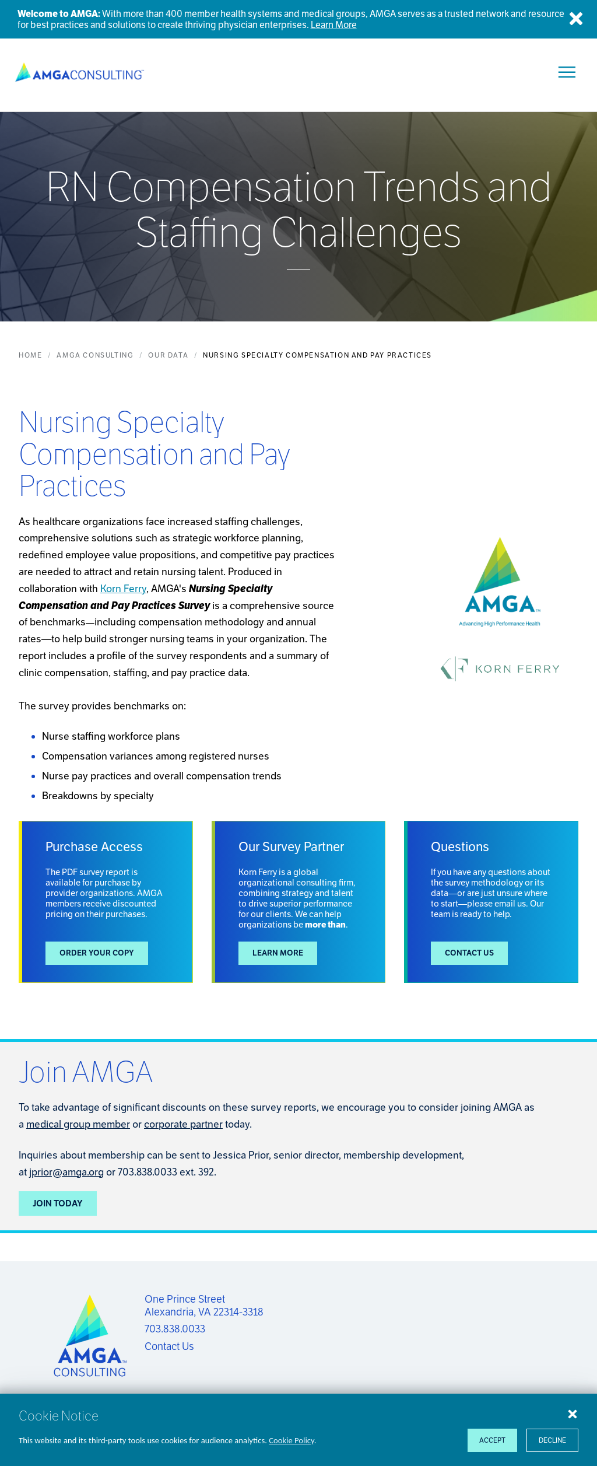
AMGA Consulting (95, 355)
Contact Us (469, 953)
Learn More (277, 953)
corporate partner (183, 1124)
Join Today (58, 1203)
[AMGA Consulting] (79, 72)
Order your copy (96, 953)
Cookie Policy (291, 1440)
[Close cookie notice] (572, 1413)
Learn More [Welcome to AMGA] (334, 25)
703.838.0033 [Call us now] (175, 1328)
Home (30, 355)
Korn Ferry (123, 588)
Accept (492, 1440)
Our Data (168, 355)
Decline (552, 1440)
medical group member (78, 1124)
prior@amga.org (67, 1172)
